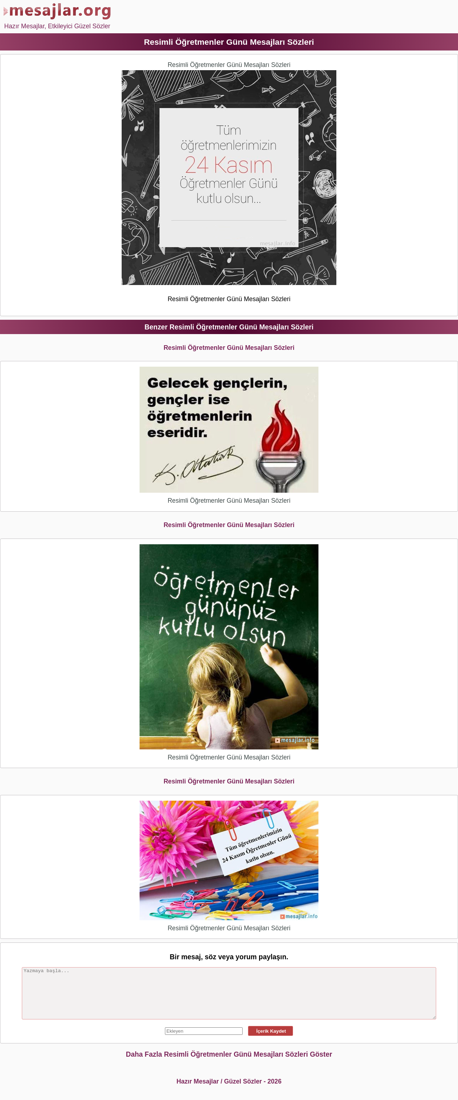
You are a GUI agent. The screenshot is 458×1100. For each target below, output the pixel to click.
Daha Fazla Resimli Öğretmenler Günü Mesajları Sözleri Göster (229, 1054)
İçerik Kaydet (270, 1031)
